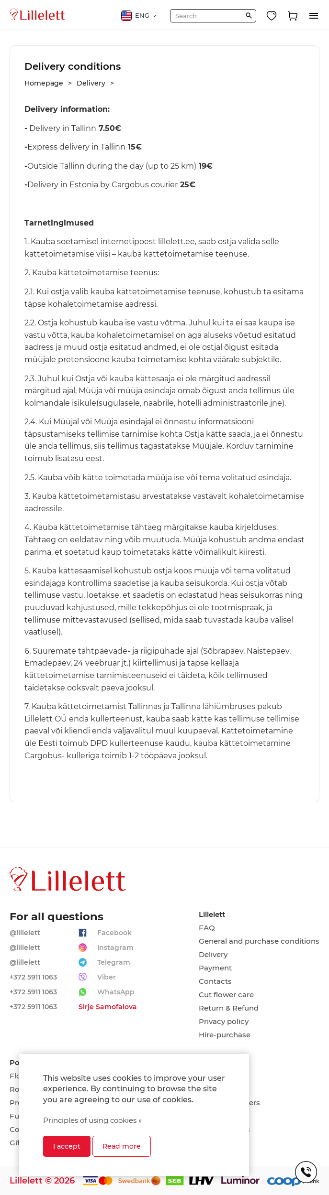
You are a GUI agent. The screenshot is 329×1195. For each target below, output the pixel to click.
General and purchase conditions (259, 941)
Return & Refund (229, 1008)
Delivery (213, 954)
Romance (216, 1089)
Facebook (114, 932)
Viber (106, 977)
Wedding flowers (229, 1102)
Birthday (214, 1076)
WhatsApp (116, 992)
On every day (222, 1116)
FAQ (207, 928)
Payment (215, 968)
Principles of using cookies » (92, 1120)
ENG (139, 16)
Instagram (115, 947)
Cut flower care (226, 994)
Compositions (224, 1129)
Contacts (215, 981)
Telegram (113, 962)
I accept (66, 1146)
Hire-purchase (224, 1035)
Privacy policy (224, 1021)
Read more (121, 1146)
